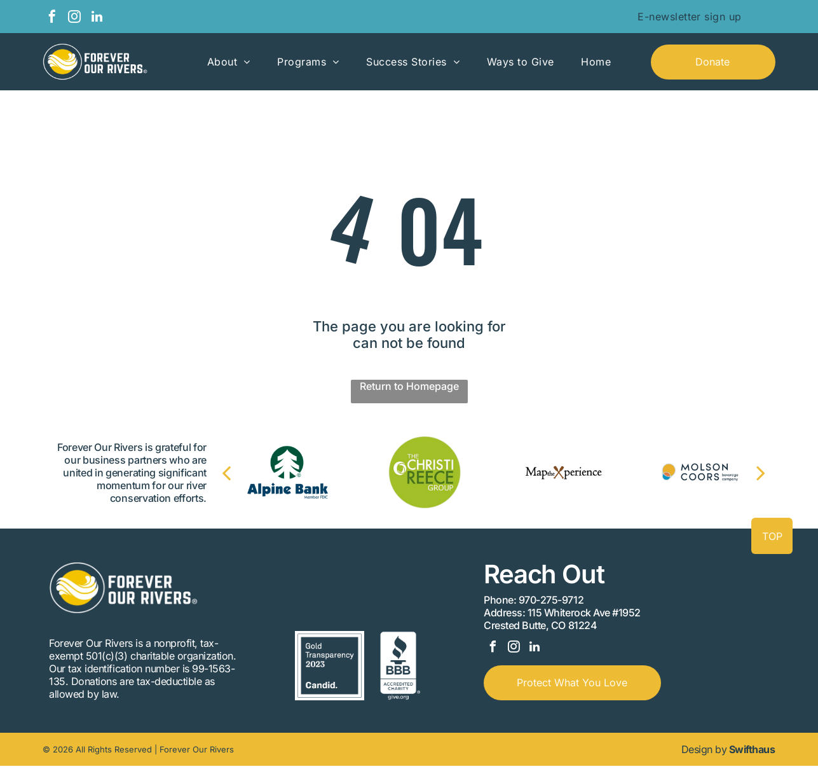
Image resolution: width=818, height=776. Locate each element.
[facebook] (52, 18)
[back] (239, 473)
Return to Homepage (409, 386)
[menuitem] (689, 16)
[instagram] (74, 18)
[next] (748, 473)
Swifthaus (752, 759)
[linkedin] (96, 18)
